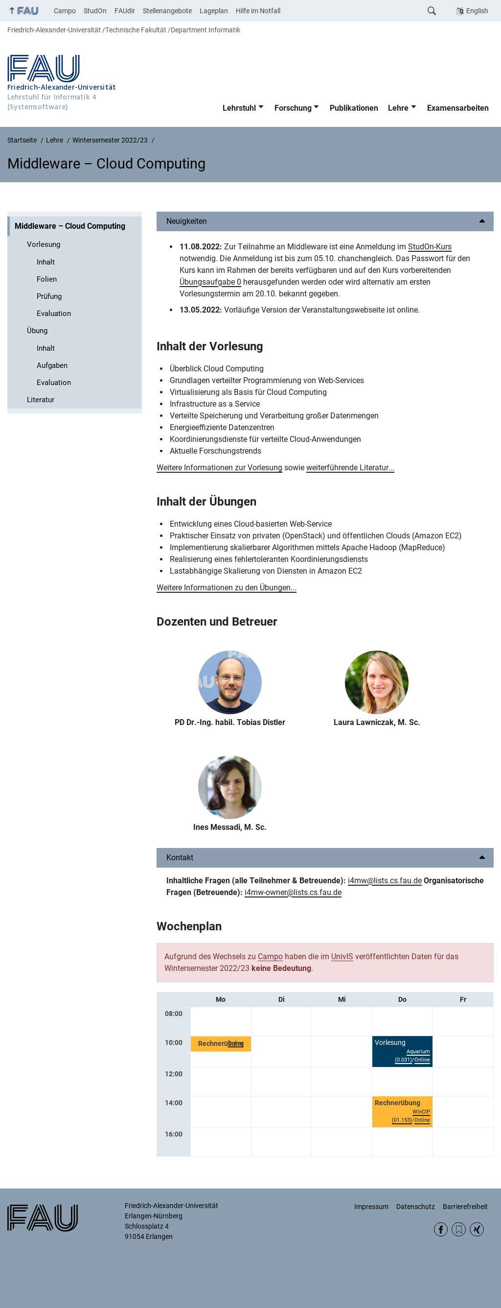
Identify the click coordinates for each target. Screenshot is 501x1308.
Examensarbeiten (458, 108)
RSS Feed (459, 1229)
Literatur (40, 399)
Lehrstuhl (239, 108)
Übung (37, 330)
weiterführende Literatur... (350, 467)
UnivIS (342, 956)
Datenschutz (415, 1207)
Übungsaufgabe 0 (210, 282)
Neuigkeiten (186, 221)
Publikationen (354, 108)
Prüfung (49, 296)
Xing (477, 1229)
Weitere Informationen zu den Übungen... (226, 587)
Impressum (371, 1207)
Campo (65, 11)
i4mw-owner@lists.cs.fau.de (293, 892)
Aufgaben (52, 365)
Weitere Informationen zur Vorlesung (219, 467)
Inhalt (46, 262)
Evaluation (54, 313)
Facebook (441, 1229)
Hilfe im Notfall (258, 11)
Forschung (293, 108)
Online (236, 1043)
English (477, 11)
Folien (47, 279)
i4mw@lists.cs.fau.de (385, 880)
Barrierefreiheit (465, 1207)
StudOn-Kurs (430, 246)
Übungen (232, 502)
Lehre (398, 108)
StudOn (95, 11)
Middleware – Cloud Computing (70, 226)
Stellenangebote (167, 11)
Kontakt (179, 857)
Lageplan (214, 11)
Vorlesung (43, 244)
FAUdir (124, 11)
